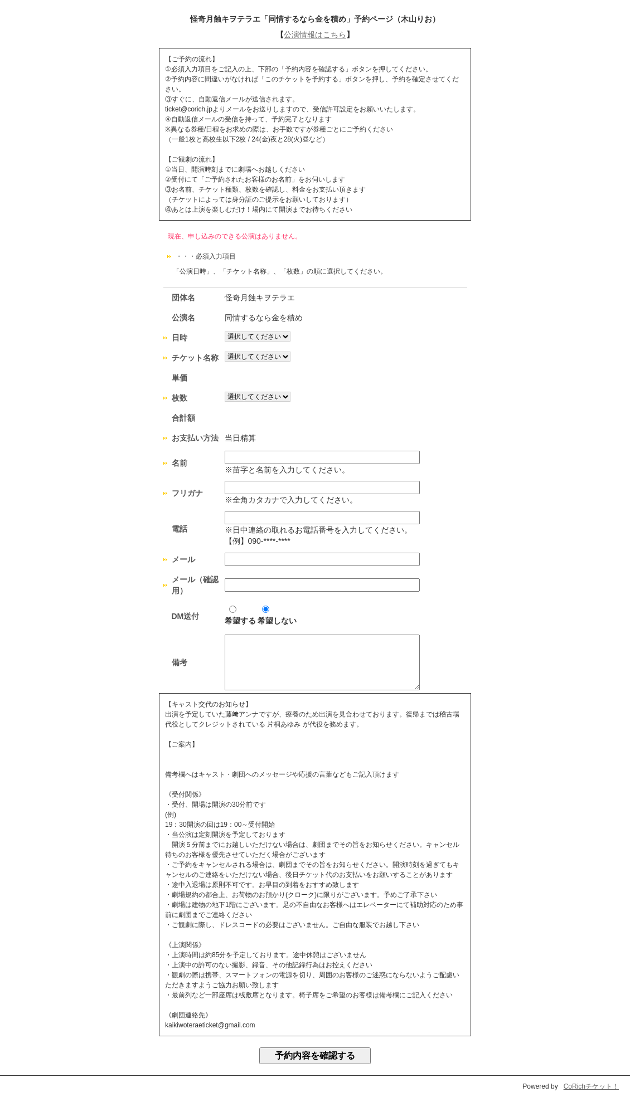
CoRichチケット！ (591, 1086)
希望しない (277, 615)
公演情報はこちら (315, 34)
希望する (240, 615)
